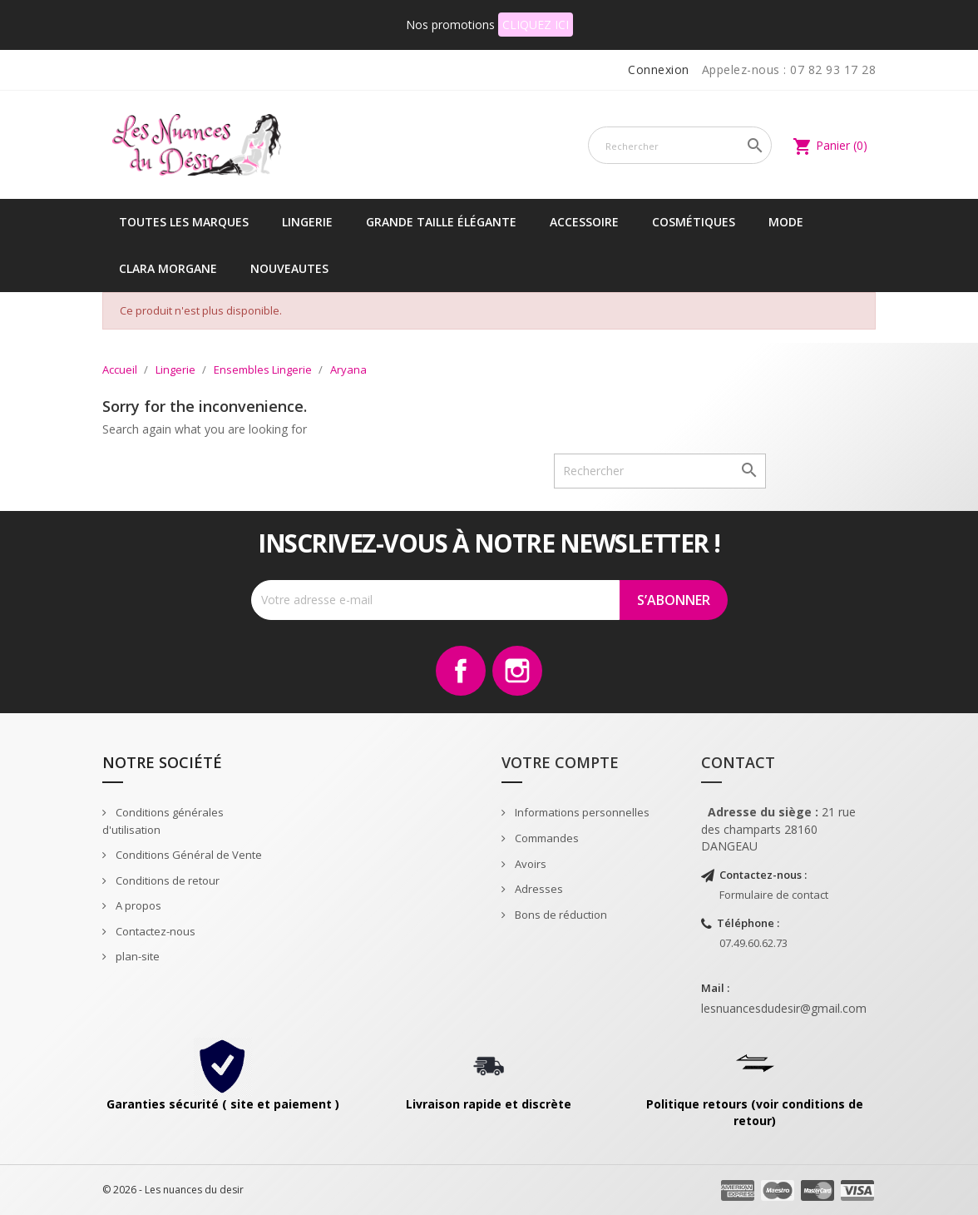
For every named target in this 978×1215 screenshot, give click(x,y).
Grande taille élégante (441, 222)
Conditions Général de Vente (187, 854)
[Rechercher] (680, 145)
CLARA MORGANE (168, 268)
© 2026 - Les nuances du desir (173, 1190)
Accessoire (584, 222)
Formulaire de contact (773, 894)
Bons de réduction (559, 914)
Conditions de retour (166, 880)
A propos (137, 905)
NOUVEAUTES (289, 268)
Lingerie (307, 222)
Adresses (537, 888)
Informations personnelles (581, 812)
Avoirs (529, 863)
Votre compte (560, 762)
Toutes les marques (184, 222)
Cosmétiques (693, 222)
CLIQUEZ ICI (535, 24)
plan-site (136, 956)
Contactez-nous (154, 931)
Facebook (461, 671)
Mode (785, 222)
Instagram (517, 671)
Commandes (545, 838)
